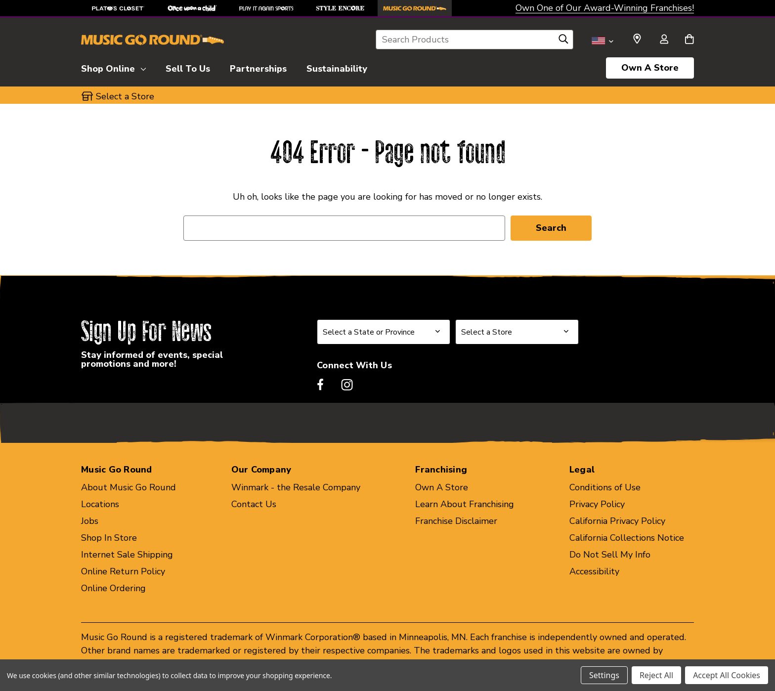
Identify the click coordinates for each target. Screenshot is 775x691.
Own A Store (650, 68)
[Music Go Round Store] (415, 8)
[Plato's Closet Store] (118, 8)
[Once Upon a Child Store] (192, 8)
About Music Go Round (128, 487)
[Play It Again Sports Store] (266, 8)
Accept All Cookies (726, 675)
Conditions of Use (605, 487)
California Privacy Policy (617, 521)
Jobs (89, 521)
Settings (604, 675)
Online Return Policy (123, 571)
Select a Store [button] (125, 96)
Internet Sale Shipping (127, 555)
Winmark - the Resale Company (295, 487)
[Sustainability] (337, 67)
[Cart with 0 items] (689, 40)
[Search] (563, 41)
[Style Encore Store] (340, 8)
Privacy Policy (597, 504)
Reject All (656, 675)
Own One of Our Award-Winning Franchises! (605, 8)
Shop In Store (109, 538)
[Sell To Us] (188, 67)
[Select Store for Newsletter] (517, 332)
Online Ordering (113, 588)
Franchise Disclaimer (456, 521)
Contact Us (253, 504)
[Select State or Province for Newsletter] (383, 332)
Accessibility (594, 571)
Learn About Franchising (464, 504)
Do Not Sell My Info (609, 555)
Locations (100, 504)
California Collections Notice (626, 538)
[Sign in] (664, 40)
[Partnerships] (258, 67)
